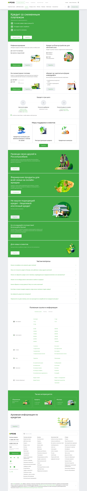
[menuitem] (20, 2)
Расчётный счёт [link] (40, 439)
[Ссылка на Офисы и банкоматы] (73, 2)
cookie (21, 483)
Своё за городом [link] (54, 451)
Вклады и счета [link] (27, 445)
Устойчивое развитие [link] (69, 458)
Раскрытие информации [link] (70, 457)
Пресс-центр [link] (67, 453)
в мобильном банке (23, 110)
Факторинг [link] (39, 464)
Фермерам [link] (39, 449)
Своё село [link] (53, 447)
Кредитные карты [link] (27, 439)
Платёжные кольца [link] (27, 472)
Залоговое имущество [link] (69, 462)
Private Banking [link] (27, 468)
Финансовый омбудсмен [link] (70, 468)
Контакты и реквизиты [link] (69, 451)
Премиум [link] (25, 449)
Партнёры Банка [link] (40, 468)
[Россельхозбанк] (11, 2)
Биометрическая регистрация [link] (30, 464)
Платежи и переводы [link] (28, 460)
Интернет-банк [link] (75, 6)
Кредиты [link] (25, 443)
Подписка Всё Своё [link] (55, 457)
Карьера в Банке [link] (68, 460)
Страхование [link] (26, 455)
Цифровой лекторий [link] (55, 458)
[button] (65, 7)
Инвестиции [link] (26, 451)
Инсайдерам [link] (67, 449)
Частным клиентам (27, 437)
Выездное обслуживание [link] (29, 476)
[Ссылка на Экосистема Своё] (40, 2)
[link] (16, 37)
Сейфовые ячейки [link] (27, 466)
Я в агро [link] (52, 453)
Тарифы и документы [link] (28, 470)
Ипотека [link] (25, 447)
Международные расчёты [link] (42, 457)
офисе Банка (25, 111)
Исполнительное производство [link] (30, 478)
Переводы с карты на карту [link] (29, 474)
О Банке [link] (66, 439)
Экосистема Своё (54, 437)
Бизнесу (39, 437)
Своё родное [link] (53, 449)
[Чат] (68, 7)
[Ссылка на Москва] (66, 2)
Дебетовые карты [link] (27, 441)
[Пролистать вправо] (74, 402)
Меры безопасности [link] (69, 441)
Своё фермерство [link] (54, 445)
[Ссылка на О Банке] (46, 2)
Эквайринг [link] (39, 443)
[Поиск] (78, 2)
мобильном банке (64, 109)
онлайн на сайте (23, 109)
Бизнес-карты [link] (40, 445)
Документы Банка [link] (68, 455)
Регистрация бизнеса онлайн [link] (43, 466)
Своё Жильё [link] (53, 455)
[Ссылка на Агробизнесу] (33, 2)
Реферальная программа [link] (42, 470)
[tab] (43, 265)
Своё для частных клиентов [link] (56, 439)
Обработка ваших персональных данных (47, 485)
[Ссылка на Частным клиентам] (20, 2)
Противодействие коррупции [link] (71, 443)
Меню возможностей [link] (41, 460)
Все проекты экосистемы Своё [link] (57, 443)
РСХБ (14, 483)
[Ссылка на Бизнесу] (27, 2)
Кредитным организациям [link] (70, 445)
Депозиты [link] (39, 447)
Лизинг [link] (38, 462)
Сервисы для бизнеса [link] (41, 451)
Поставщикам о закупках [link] (70, 447)
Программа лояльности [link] (28, 462)
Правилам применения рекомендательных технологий (31, 487)
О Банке (66, 437)
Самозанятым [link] (26, 453)
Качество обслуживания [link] (70, 470)
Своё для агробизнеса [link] (55, 441)
